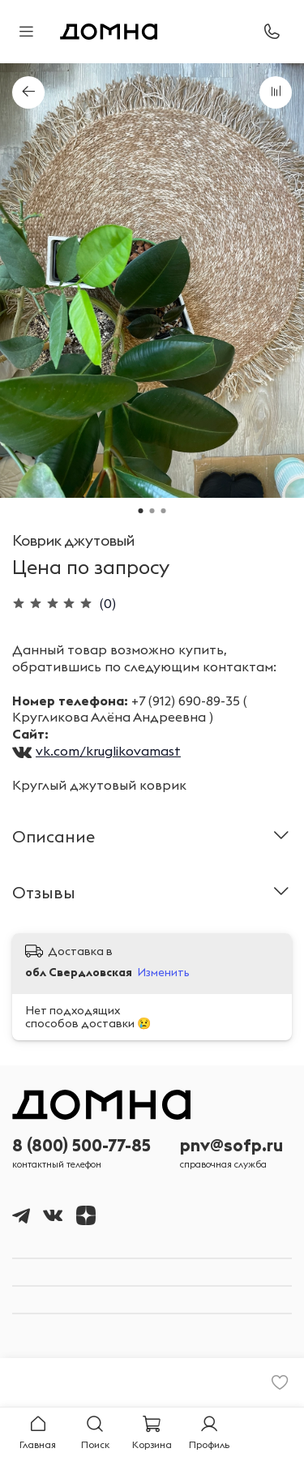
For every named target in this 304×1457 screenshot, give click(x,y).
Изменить (163, 972)
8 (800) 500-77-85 (81, 1145)
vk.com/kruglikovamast (108, 751)
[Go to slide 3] (163, 510)
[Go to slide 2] (152, 510)
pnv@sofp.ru (231, 1145)
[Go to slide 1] (141, 510)
